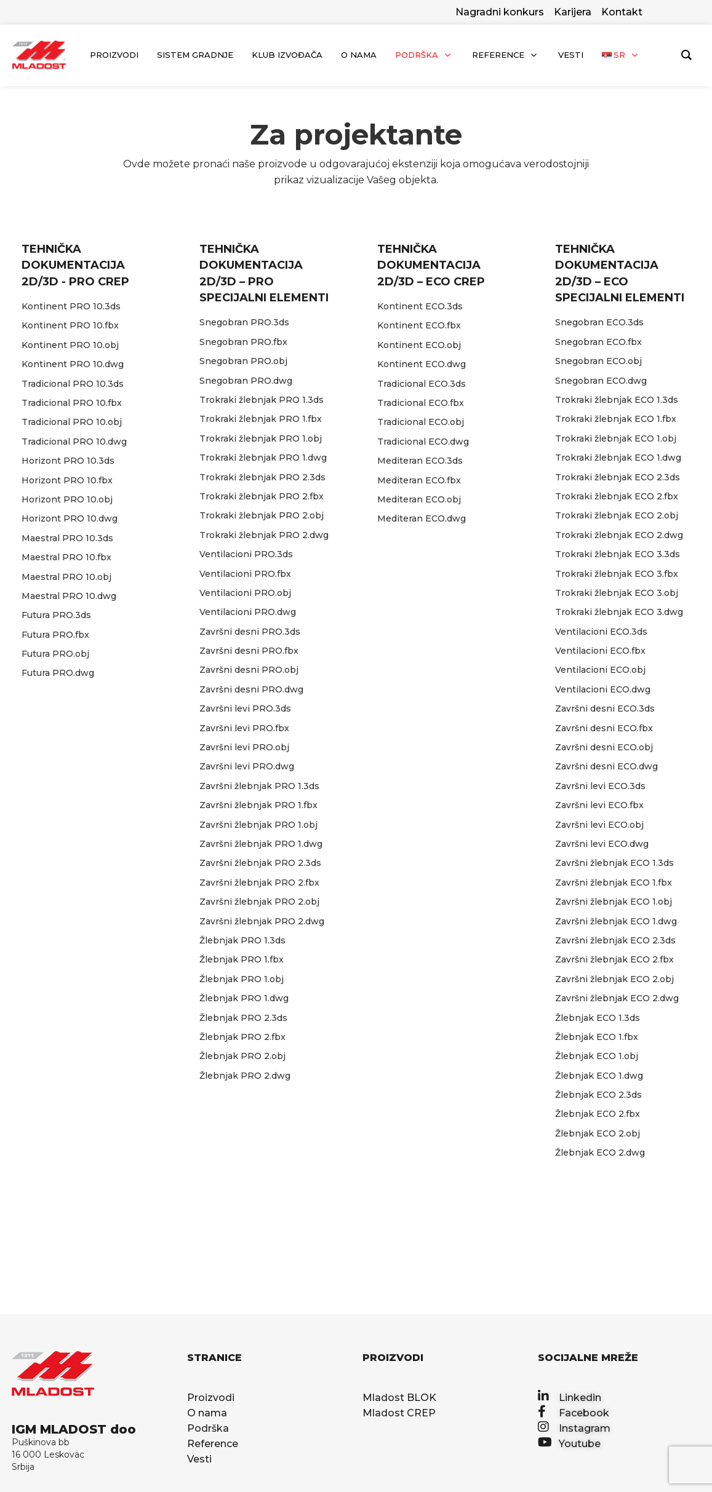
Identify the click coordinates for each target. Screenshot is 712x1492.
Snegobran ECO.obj (598, 361)
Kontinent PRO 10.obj (70, 345)
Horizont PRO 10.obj (67, 499)
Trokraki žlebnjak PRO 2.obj (261, 515)
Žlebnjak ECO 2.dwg (600, 1152)
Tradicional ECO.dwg (423, 441)
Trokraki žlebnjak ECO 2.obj (616, 515)
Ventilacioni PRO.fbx (245, 573)
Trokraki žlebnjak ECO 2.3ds (617, 477)
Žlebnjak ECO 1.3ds (597, 1017)
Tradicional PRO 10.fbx (72, 402)
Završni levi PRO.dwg (246, 766)
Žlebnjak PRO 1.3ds (242, 940)
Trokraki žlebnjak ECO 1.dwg (618, 457)
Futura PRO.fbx (55, 634)
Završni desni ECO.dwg (606, 766)
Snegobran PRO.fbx (243, 341)
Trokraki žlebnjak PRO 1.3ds (261, 399)
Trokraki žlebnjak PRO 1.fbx (260, 418)
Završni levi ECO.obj (599, 824)
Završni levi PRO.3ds (245, 708)
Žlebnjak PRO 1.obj (241, 979)
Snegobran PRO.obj (243, 361)
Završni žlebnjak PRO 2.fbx (259, 882)
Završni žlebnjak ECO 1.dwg (616, 921)
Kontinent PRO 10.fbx (70, 325)
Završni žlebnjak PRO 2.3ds (260, 862)
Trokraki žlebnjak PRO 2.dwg (264, 535)
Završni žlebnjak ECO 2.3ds (615, 940)
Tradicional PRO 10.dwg (74, 441)
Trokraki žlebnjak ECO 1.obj (615, 438)
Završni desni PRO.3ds (249, 631)
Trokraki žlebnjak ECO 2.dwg (619, 535)
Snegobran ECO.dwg (601, 380)
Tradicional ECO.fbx (420, 402)
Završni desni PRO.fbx (248, 650)
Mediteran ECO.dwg (421, 518)
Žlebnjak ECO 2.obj (597, 1133)
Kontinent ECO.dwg (421, 364)
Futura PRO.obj (55, 653)
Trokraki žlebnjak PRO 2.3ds (262, 477)
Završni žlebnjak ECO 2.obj (614, 979)
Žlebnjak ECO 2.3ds (598, 1094)
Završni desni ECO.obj (604, 747)
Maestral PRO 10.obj (66, 576)
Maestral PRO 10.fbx (66, 557)
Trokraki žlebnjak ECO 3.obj (616, 592)
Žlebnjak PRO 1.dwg (244, 998)
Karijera (572, 12)
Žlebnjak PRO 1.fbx (241, 959)
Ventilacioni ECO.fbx (600, 650)
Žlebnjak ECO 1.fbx (596, 1036)
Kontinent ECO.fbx (419, 325)
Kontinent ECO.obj (419, 345)
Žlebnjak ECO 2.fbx (597, 1113)
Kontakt (621, 12)
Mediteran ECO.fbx (419, 480)
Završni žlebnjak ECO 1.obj (613, 901)
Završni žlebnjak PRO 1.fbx (258, 805)
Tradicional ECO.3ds (421, 383)
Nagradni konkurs (499, 12)
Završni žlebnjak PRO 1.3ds (259, 786)
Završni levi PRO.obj (244, 747)
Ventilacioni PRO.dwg (247, 611)
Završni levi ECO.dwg (602, 843)
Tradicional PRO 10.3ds (73, 383)
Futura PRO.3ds (56, 615)
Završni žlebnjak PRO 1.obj (258, 824)
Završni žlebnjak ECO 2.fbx (614, 959)
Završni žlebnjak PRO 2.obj (259, 901)
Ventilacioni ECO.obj (600, 669)
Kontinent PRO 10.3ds (71, 306)
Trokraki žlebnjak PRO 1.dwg (263, 457)
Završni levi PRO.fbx (244, 728)
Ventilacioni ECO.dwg (602, 689)
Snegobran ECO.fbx (598, 341)
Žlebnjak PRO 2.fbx (242, 1036)
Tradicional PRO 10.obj (72, 421)
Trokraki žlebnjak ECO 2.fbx (616, 496)
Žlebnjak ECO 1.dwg (599, 1075)
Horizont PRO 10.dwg (70, 518)
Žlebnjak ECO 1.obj (596, 1055)
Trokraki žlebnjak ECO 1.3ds (616, 399)
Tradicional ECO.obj (420, 421)
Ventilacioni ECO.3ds (601, 631)
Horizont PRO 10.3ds (68, 460)
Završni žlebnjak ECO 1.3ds (614, 862)
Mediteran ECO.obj (419, 499)
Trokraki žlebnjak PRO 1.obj (260, 438)
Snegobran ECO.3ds (599, 322)
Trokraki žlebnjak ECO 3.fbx (616, 573)
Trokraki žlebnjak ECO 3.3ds (617, 554)
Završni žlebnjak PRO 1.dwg (260, 843)
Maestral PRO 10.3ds (67, 538)
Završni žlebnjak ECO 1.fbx (613, 882)
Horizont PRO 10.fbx (67, 480)
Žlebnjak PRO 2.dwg (244, 1075)
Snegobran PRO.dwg (245, 380)
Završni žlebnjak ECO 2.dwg (617, 998)
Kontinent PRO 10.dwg (73, 364)
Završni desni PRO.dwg (251, 689)
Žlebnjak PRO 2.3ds (243, 1017)
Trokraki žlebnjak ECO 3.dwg (619, 611)
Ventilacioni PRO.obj (245, 592)
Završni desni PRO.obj (248, 669)
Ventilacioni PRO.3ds (246, 554)
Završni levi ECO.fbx (599, 805)
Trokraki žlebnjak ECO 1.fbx (615, 418)
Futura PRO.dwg (58, 672)
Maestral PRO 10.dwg (69, 595)
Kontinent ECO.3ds (420, 306)
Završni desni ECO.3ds (605, 708)
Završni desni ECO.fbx (604, 728)
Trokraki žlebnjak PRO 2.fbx (261, 496)
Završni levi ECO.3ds (600, 786)
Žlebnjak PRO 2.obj (242, 1055)
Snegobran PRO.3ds (244, 322)
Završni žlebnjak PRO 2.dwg (261, 921)
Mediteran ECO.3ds (420, 460)
